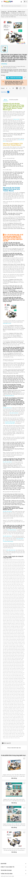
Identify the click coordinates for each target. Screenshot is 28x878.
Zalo (16, 88)
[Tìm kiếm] (14, 6)
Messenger (20, 88)
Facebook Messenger (10, 422)
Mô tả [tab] (5, 99)
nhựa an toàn (16, 119)
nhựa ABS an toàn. (7, 323)
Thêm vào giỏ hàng (14, 78)
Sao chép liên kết (24, 88)
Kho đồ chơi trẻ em (9, 395)
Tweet (10, 88)
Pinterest (13, 88)
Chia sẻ (6, 88)
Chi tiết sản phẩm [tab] (13, 99)
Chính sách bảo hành (10, 423)
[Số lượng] (2, 77)
